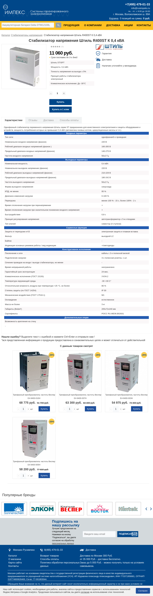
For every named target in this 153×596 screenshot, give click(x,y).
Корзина (113, 18)
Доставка (113, 25)
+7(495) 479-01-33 (137, 4)
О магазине (14, 559)
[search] (58, 25)
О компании (93, 25)
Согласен (142, 591)
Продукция (71, 25)
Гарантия (106, 53)
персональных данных (63, 543)
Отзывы (33, 120)
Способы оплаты (69, 120)
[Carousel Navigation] (148, 510)
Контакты (144, 25)
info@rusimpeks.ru (140, 8)
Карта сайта (15, 562)
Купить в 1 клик (60, 109)
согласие (85, 592)
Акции (128, 25)
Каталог (12, 555)
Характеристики (13, 120)
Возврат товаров (49, 555)
